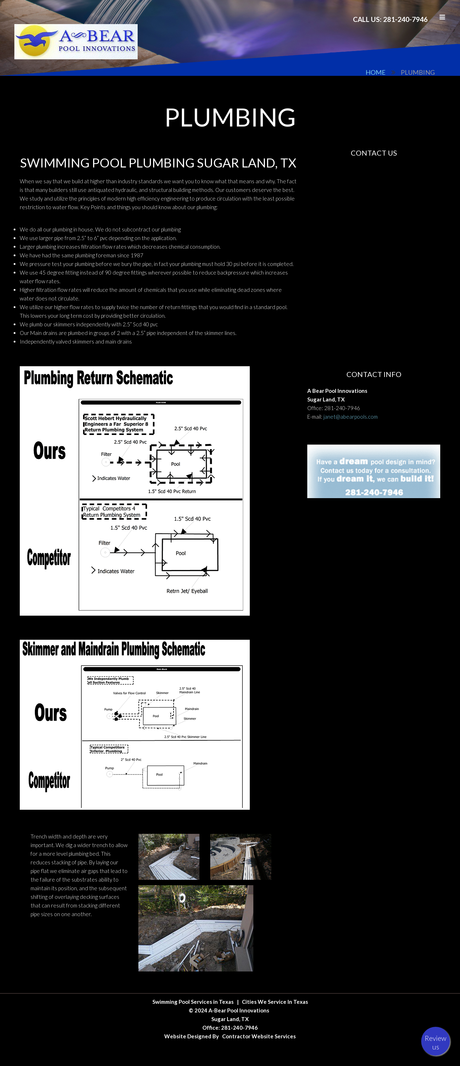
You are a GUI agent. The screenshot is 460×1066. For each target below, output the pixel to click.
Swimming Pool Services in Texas (193, 1001)
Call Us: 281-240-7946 (390, 19)
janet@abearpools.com (350, 416)
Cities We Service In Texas (275, 1001)
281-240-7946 (342, 408)
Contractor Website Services (259, 1036)
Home (375, 72)
